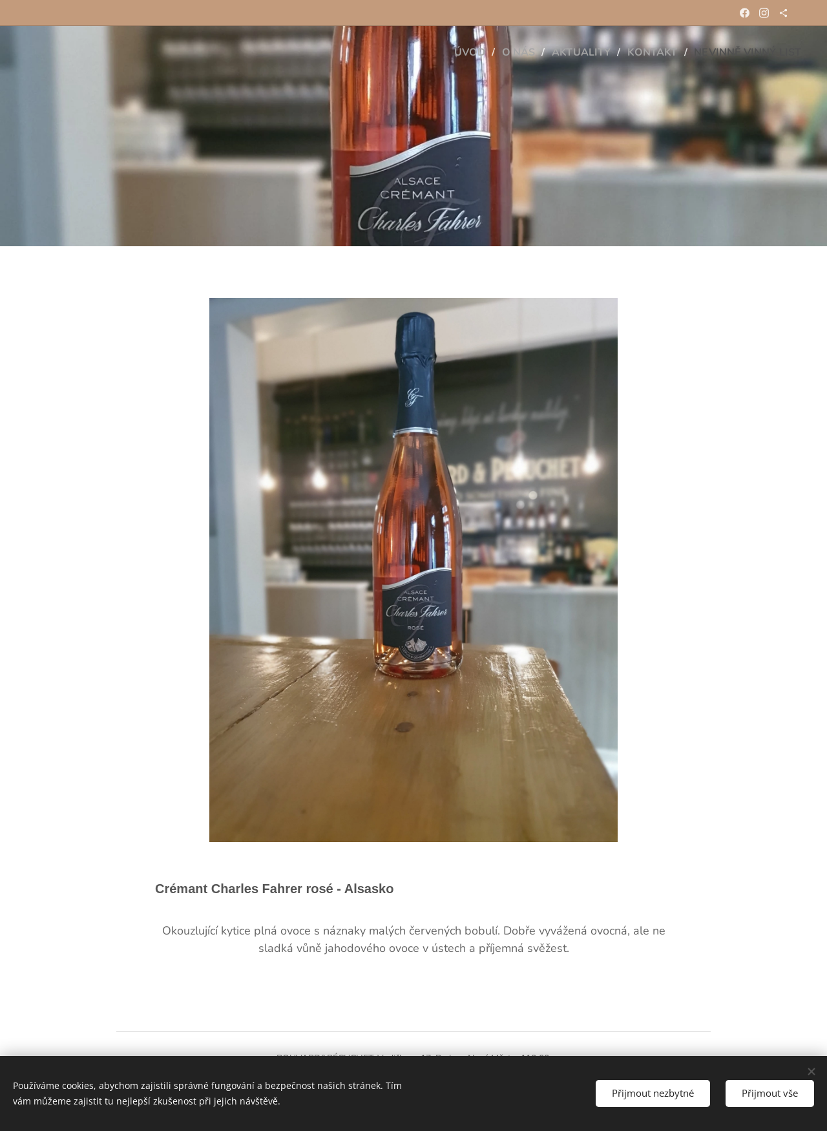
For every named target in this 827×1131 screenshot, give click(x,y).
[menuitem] (455, 52)
